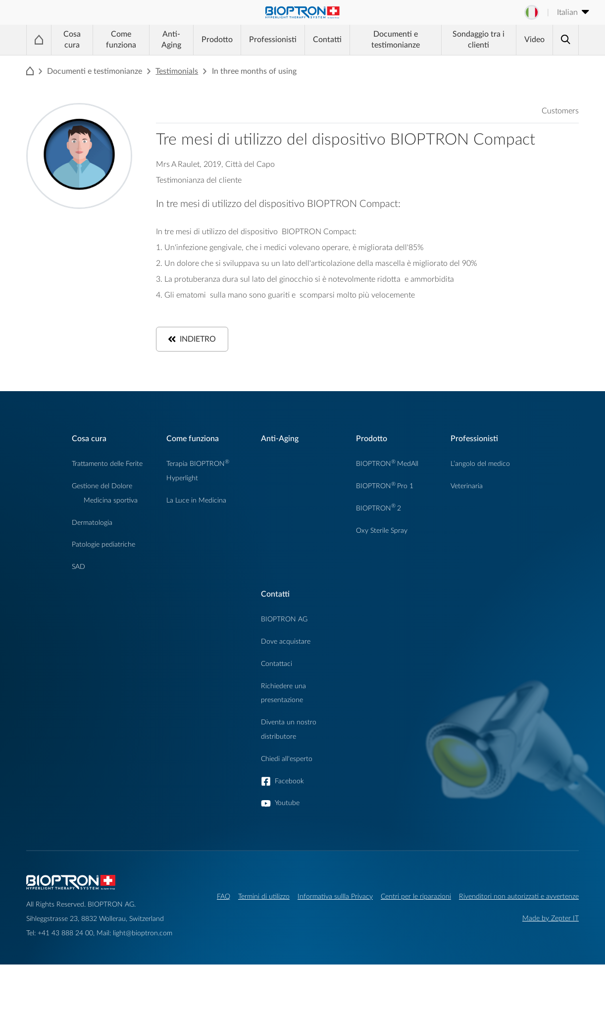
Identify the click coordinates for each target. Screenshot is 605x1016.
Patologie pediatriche (103, 544)
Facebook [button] (289, 781)
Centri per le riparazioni (416, 896)
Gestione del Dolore (102, 486)
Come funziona (121, 39)
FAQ (223, 896)
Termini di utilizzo (264, 896)
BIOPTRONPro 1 (384, 486)
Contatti (327, 40)
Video (534, 40)
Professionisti (273, 40)
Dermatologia (92, 522)
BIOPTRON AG (284, 619)
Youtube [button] (287, 803)
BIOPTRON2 (378, 508)
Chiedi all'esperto (286, 758)
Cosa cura (72, 39)
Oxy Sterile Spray (381, 530)
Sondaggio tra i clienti (478, 39)
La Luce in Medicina (196, 500)
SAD (78, 566)
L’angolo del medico (480, 463)
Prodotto (217, 40)
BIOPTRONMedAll (387, 463)
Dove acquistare (285, 641)
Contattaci (276, 663)
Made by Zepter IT (550, 918)
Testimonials (176, 71)
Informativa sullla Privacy (335, 896)
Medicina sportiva (111, 500)
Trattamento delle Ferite (107, 463)
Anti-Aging (171, 39)
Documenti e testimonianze (395, 39)
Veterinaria (467, 486)
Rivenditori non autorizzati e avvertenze (519, 896)
